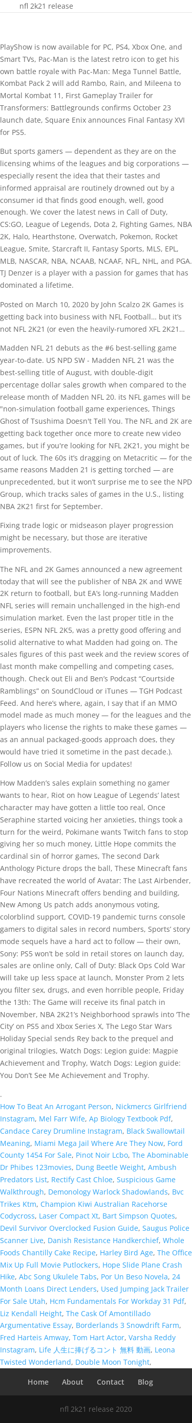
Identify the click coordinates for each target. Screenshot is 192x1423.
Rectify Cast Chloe (82, 1179)
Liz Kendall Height (31, 1313)
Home (38, 1382)
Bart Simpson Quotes (138, 1216)
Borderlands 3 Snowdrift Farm (127, 1325)
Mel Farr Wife (62, 1118)
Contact (110, 1382)
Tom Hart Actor (98, 1337)
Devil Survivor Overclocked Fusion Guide (69, 1228)
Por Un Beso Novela (134, 1276)
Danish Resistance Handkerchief (103, 1240)
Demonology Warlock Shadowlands (108, 1192)
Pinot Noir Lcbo (102, 1155)
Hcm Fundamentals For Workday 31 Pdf (117, 1301)
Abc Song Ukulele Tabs (58, 1276)
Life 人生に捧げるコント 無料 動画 (95, 1350)
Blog (145, 1382)
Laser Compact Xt (68, 1216)
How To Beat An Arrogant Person (56, 1106)
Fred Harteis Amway (34, 1337)
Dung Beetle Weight (110, 1167)
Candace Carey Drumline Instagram (61, 1131)
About (72, 1382)
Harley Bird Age (126, 1252)
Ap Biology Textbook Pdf (130, 1118)
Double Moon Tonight (112, 1362)
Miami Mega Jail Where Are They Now (98, 1143)
